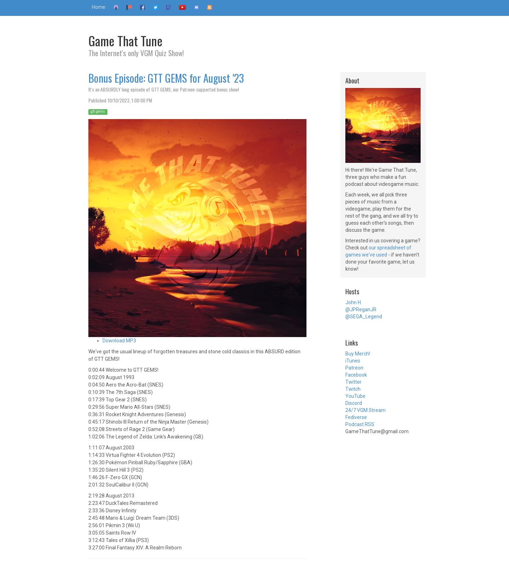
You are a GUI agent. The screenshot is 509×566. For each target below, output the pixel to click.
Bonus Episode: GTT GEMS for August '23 (166, 78)
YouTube (355, 396)
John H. (353, 302)
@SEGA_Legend (363, 316)
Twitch (353, 389)
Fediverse (356, 417)
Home (98, 7)
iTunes (352, 361)
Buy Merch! (357, 353)
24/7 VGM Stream (365, 410)
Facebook (356, 375)
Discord (353, 403)
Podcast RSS (359, 424)
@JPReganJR (360, 309)
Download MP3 (119, 340)
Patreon (354, 368)
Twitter (353, 382)
